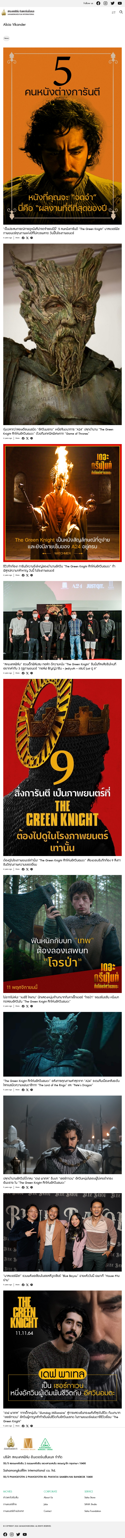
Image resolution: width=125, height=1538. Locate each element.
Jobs (46, 1504)
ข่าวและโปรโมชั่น (10, 1497)
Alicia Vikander (14, 25)
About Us (48, 1497)
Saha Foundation (92, 1511)
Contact (47, 1511)
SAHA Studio (90, 1504)
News (6, 38)
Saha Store (89, 1497)
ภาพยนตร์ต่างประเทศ (13, 1511)
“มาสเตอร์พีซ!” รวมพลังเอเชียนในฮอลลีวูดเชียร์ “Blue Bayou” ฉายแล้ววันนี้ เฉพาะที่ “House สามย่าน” (61, 1278)
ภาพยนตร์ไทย (10, 1504)
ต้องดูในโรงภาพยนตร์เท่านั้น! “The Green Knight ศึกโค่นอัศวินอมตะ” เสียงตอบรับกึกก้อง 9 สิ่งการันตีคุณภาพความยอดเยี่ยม (62, 862)
